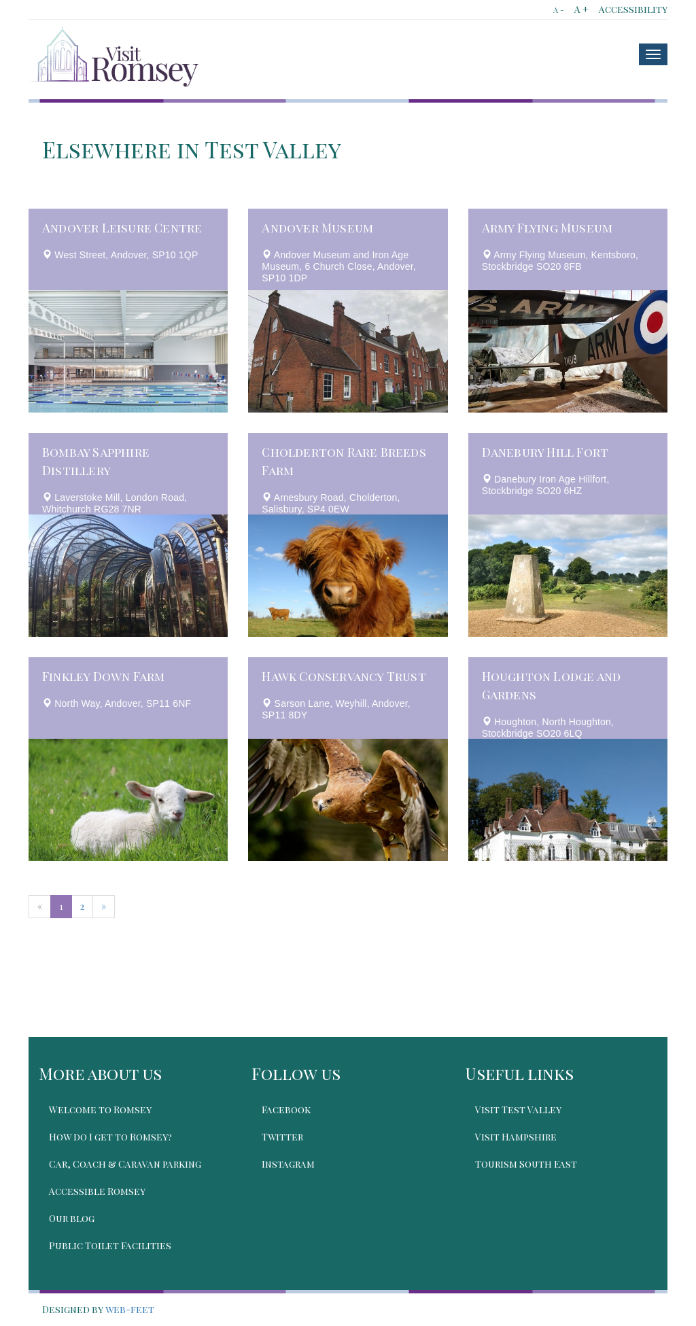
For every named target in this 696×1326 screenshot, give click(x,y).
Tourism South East (526, 1163)
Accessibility (633, 9)
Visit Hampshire (516, 1136)
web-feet (129, 1309)
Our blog (71, 1218)
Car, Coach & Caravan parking (125, 1163)
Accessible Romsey (97, 1191)
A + (581, 9)
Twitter (282, 1136)
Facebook (286, 1109)
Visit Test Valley (518, 1109)
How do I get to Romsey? (110, 1136)
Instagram (288, 1163)
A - (558, 10)
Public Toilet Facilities (110, 1245)
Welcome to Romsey (100, 1109)
